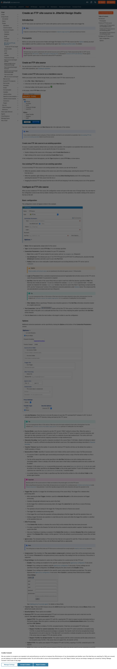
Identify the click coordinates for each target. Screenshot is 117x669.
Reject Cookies (41, 664)
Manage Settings (9, 664)
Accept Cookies (25, 664)
